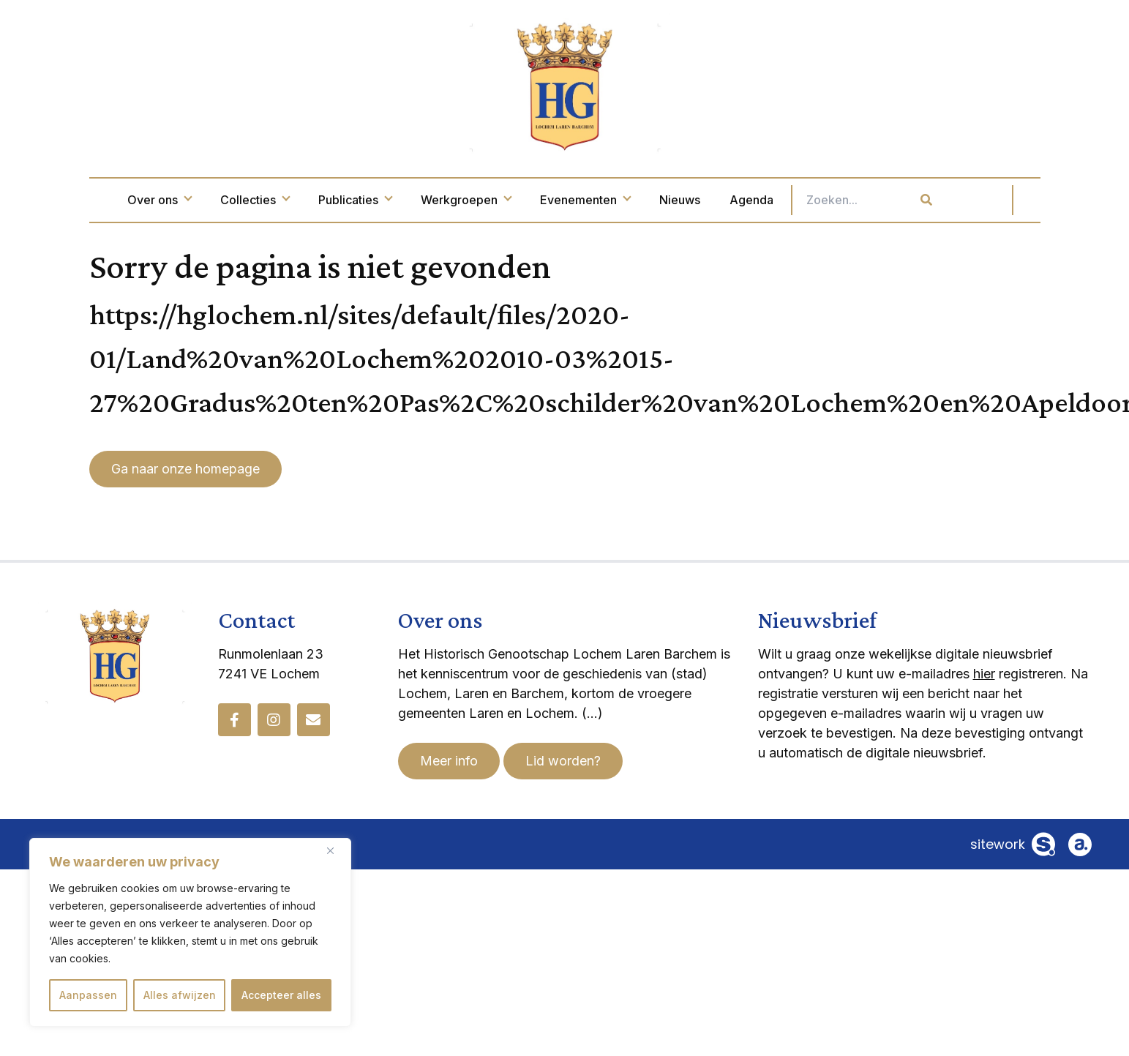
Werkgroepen (527, 199)
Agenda (813, 199)
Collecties (316, 199)
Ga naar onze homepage (185, 468)
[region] (190, 932)
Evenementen (646, 199)
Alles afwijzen (179, 995)
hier (984, 673)
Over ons (220, 199)
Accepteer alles (281, 995)
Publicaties (416, 199)
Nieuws (741, 199)
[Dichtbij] (336, 850)
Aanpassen (88, 995)
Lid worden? (563, 760)
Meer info (449, 760)
